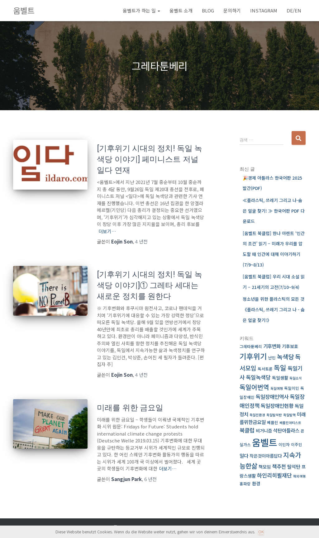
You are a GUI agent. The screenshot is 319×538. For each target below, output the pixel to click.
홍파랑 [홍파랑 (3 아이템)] (245, 484)
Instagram (263, 10)
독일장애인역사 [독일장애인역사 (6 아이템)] (272, 396)
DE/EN (294, 10)
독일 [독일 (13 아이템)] (280, 367)
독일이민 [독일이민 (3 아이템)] (291, 388)
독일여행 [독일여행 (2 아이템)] (276, 388)
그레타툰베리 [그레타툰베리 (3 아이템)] (251, 346)
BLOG (208, 10)
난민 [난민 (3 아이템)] (272, 358)
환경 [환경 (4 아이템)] (256, 483)
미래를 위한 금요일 (130, 407)
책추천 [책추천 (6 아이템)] (279, 466)
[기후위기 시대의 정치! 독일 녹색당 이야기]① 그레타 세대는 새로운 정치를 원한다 (149, 285)
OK (261, 532)
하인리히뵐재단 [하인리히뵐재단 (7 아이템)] (274, 475)
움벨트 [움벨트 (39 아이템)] (264, 442)
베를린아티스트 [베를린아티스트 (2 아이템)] (290, 422)
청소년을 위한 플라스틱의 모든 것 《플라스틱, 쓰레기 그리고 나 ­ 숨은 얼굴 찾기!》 (274, 309)
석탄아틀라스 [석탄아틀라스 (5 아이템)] (286, 430)
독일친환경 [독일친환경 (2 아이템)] (257, 415)
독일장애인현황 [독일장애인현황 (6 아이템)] (277, 405)
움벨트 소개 (181, 10)
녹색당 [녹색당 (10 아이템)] (285, 356)
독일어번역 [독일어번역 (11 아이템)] (254, 387)
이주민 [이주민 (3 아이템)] (296, 444)
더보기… (107, 231)
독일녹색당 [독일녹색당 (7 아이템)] (258, 377)
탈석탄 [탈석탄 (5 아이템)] (293, 466)
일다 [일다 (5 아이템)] (244, 455)
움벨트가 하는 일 (141, 10)
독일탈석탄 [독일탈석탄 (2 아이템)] (274, 415)
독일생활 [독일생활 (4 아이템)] (280, 377)
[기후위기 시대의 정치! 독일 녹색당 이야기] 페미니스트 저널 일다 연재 (149, 159)
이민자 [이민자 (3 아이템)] (284, 444)
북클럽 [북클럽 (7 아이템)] (247, 430)
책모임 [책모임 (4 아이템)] (265, 466)
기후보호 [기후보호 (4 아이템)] (290, 346)
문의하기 (232, 10)
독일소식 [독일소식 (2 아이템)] (295, 378)
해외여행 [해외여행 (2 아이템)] (299, 476)
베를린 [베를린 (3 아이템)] (272, 422)
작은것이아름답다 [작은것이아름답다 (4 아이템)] (266, 455)
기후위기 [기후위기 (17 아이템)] (253, 356)
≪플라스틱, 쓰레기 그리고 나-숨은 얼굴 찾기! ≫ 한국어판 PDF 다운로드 (274, 210)
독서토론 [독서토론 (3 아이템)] (265, 369)
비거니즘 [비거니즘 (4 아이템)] (264, 430)
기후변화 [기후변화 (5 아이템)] (272, 346)
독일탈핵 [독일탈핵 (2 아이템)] (289, 415)
